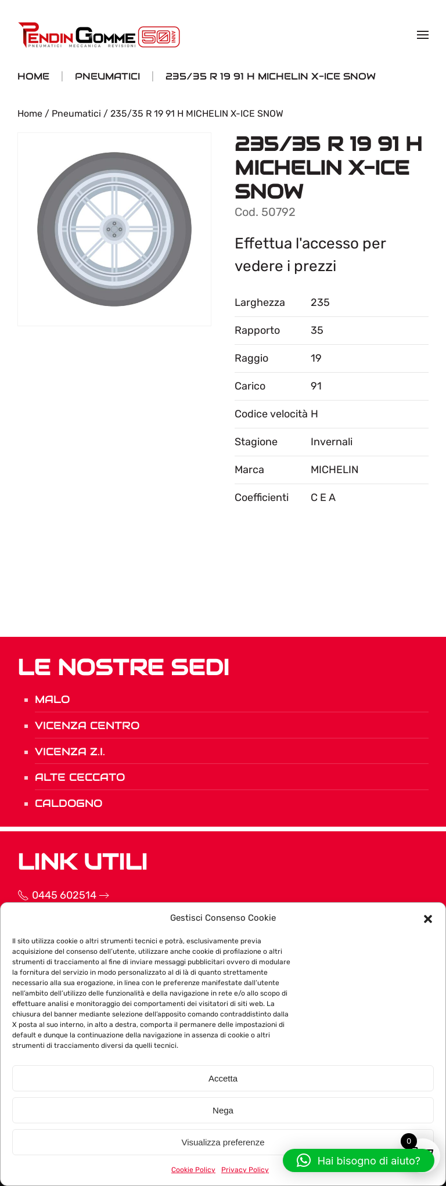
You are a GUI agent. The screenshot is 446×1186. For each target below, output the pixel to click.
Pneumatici (76, 113)
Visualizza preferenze (222, 1142)
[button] (428, 918)
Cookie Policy (193, 1170)
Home (29, 113)
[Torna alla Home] (100, 35)
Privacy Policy (245, 1170)
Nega (223, 1110)
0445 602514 (41, 895)
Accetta (223, 1078)
